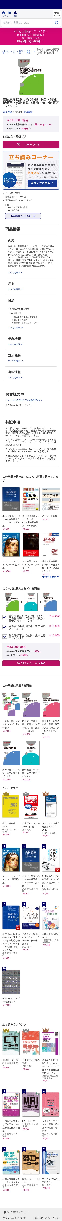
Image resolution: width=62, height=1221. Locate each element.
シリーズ (14, 52)
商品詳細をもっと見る (21, 216)
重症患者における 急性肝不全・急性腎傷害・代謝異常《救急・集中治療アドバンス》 (27, 618)
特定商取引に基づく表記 (46, 1218)
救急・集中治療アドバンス (29, 52)
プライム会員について (14, 1218)
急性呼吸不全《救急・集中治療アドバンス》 (27, 637)
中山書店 (28, 111)
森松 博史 (7, 111)
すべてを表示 (49, 577)
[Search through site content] (27, 22)
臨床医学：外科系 (21, 52)
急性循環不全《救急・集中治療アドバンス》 (27, 627)
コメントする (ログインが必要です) (22, 400)
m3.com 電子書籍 (5, 52)
